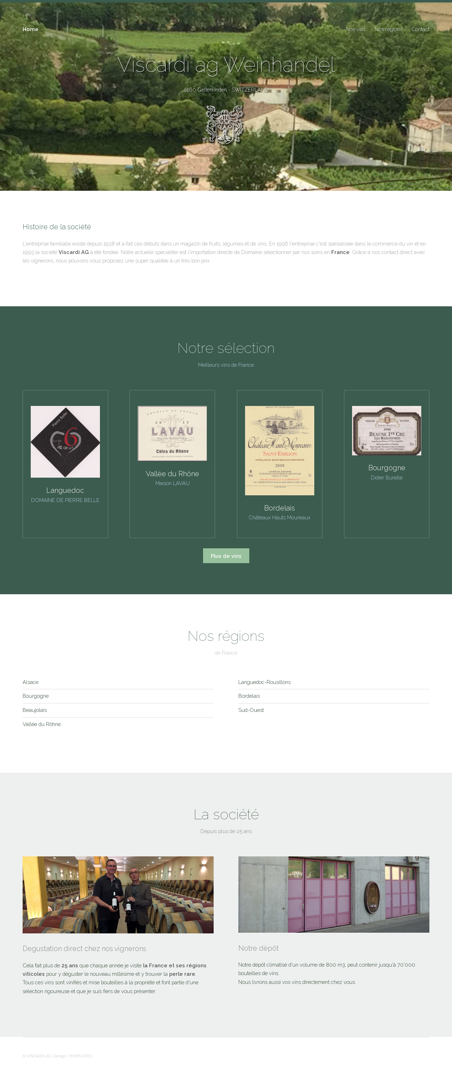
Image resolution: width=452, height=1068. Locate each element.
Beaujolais (35, 710)
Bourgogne (36, 696)
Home (30, 29)
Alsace (30, 682)
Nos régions (388, 29)
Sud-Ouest (251, 710)
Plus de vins (226, 556)
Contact (420, 29)
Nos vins (355, 29)
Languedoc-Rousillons (264, 682)
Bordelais (249, 696)
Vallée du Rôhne (42, 724)
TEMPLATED (80, 1056)
